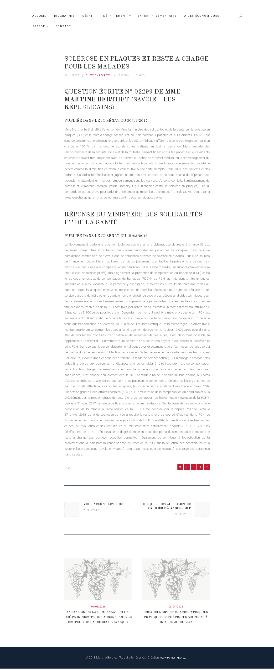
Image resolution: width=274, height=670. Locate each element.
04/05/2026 (98, 608)
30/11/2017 (71, 75)
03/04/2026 (176, 608)
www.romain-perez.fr (174, 659)
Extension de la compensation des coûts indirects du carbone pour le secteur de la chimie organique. (98, 618)
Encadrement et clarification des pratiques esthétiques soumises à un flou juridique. (176, 618)
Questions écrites (98, 75)
